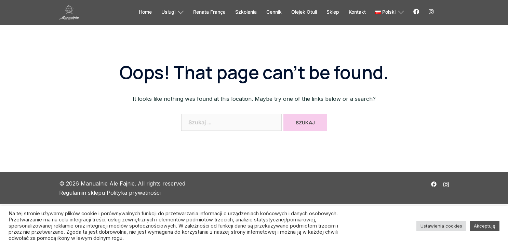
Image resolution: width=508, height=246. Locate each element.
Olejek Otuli (304, 12)
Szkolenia (246, 12)
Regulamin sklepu (82, 192)
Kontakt (357, 12)
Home (145, 12)
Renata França (209, 12)
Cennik (274, 12)
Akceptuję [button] (484, 226)
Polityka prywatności (134, 192)
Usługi (168, 12)
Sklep (332, 12)
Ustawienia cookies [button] (441, 226)
